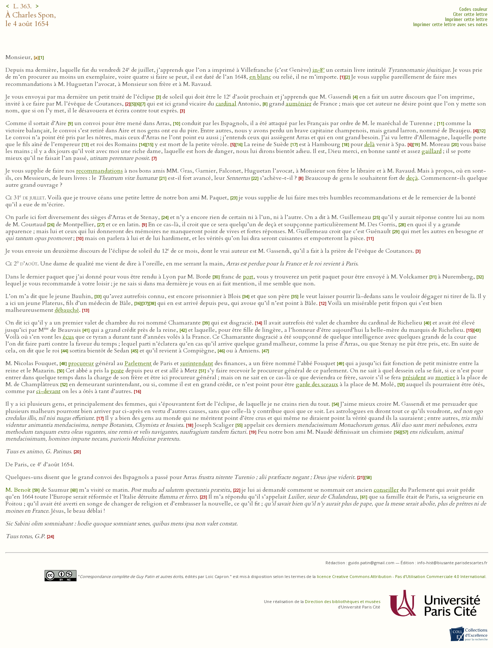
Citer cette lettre (470, 14)
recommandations (99, 171)
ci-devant (48, 391)
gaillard (432, 151)
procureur (81, 363)
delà (369, 144)
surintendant (196, 363)
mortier (445, 377)
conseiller (386, 490)
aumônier (298, 104)
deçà (412, 178)
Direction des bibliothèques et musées (342, 601)
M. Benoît (18, 490)
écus (68, 337)
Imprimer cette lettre (466, 19)
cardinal (226, 104)
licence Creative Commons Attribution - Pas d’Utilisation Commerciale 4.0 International (401, 576)
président (414, 377)
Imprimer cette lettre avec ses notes (450, 24)
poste (117, 371)
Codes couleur (473, 9)
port (248, 277)
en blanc (260, 77)
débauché (67, 310)
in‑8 (318, 70)
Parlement (138, 363)
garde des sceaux (317, 384)
